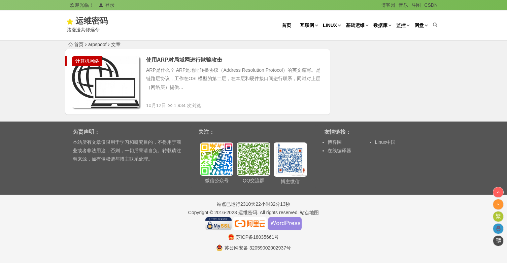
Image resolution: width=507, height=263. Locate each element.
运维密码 (101, 20)
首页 (286, 25)
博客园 (388, 5)
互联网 (307, 25)
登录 (106, 5)
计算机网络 (87, 61)
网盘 (419, 25)
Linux (330, 25)
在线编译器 (339, 150)
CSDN (431, 5)
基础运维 (355, 25)
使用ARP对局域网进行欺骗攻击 (184, 60)
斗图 (416, 5)
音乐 (403, 5)
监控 (401, 25)
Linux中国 (385, 142)
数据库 (380, 25)
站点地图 (309, 212)
